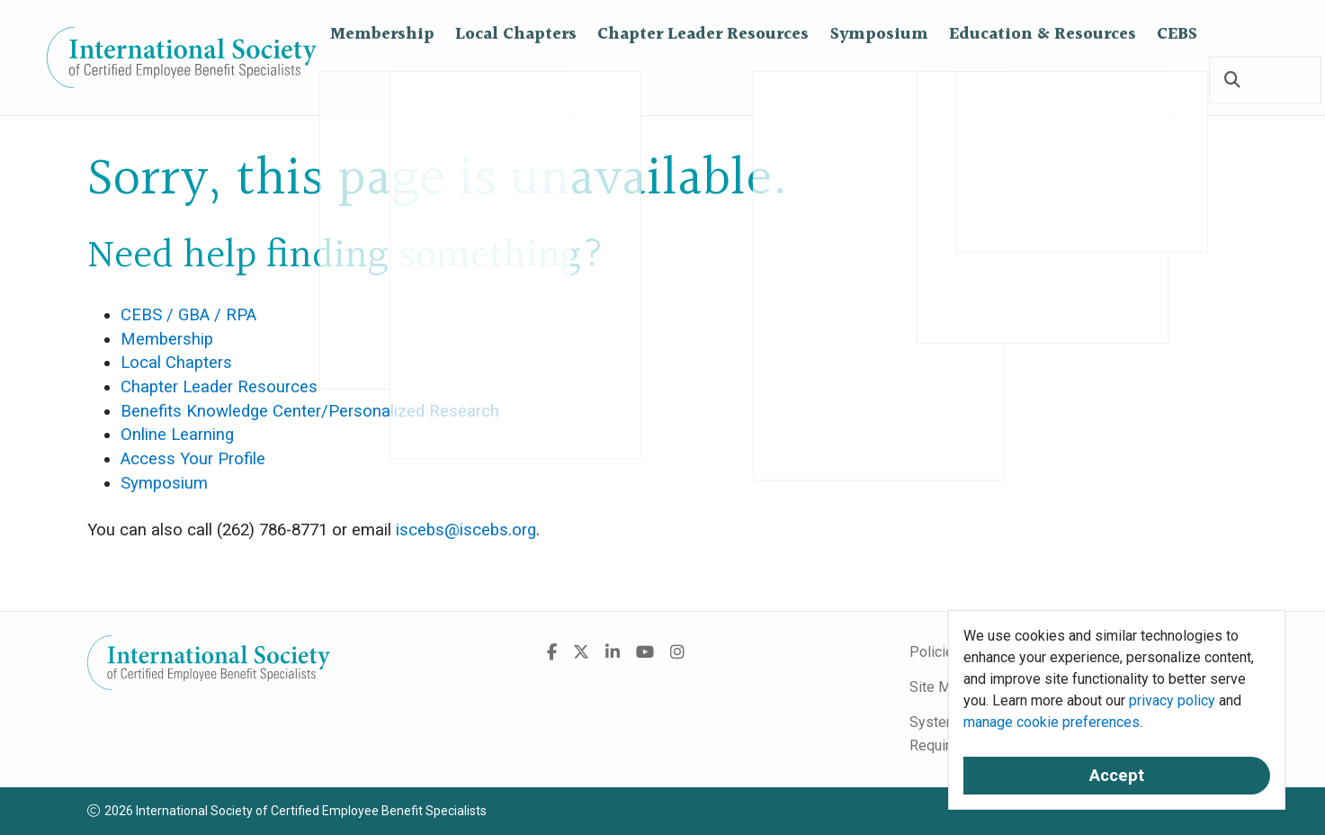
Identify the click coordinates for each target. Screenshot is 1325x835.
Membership (382, 80)
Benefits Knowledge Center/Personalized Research (310, 411)
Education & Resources (1042, 80)
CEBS (1177, 80)
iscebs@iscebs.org (466, 530)
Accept (1116, 776)
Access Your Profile (193, 459)
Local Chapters (516, 80)
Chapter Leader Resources (703, 80)
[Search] (1232, 81)
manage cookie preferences (1051, 722)
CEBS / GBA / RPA (188, 315)
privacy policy (1172, 700)
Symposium (879, 80)
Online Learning (177, 434)
